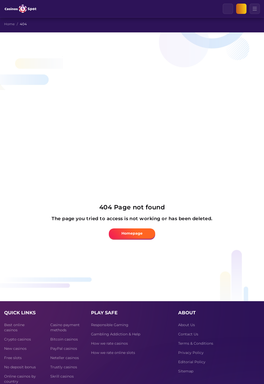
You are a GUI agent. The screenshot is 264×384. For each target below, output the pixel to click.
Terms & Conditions (195, 343)
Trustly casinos (63, 367)
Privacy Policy (191, 352)
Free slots (13, 357)
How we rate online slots (113, 352)
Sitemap (185, 371)
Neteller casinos (64, 357)
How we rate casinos (109, 343)
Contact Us (188, 334)
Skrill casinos (62, 376)
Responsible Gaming (109, 325)
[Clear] (232, 8)
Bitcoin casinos (64, 339)
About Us (186, 325)
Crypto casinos (17, 339)
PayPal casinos (63, 348)
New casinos (15, 348)
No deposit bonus (20, 367)
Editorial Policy (191, 362)
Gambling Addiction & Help (115, 334)
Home (9, 24)
